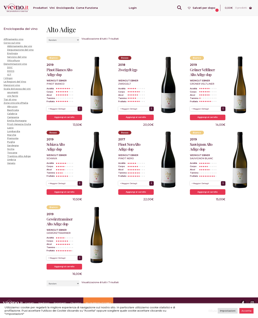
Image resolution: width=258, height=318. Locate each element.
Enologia (12, 53)
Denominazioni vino (15, 64)
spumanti (12, 92)
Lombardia (13, 131)
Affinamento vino (13, 39)
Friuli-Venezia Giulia (19, 124)
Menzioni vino (12, 85)
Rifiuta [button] (212, 310)
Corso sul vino (12, 42)
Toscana (12, 152)
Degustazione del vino (20, 49)
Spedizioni (43, 303)
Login (133, 7)
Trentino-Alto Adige (19, 156)
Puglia (11, 142)
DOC (10, 67)
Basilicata (13, 110)
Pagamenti (60, 303)
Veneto (11, 163)
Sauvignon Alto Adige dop (201, 146)
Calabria (12, 113)
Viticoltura (13, 60)
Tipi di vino (10, 99)
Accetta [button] (246, 310)
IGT (9, 74)
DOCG (10, 71)
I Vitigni (8, 78)
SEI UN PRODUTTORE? (98, 303)
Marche (11, 135)
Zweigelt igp (127, 69)
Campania (13, 117)
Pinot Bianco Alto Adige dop (59, 72)
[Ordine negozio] (63, 40)
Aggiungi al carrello (64, 117)
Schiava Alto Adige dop (56, 146)
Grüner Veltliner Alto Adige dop (202, 72)
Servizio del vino (17, 57)
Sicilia (10, 149)
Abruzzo (12, 106)
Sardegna (13, 145)
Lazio (10, 127)
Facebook (243, 303)
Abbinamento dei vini (19, 46)
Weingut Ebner (57, 80)
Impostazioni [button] (227, 310)
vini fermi (12, 96)
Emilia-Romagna (17, 120)
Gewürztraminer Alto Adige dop (60, 221)
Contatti (29, 303)
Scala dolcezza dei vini (17, 88)
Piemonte (12, 138)
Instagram (252, 303)
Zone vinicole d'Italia (16, 103)
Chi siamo (75, 303)
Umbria (11, 159)
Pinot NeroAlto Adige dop (129, 146)
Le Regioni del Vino (15, 81)
